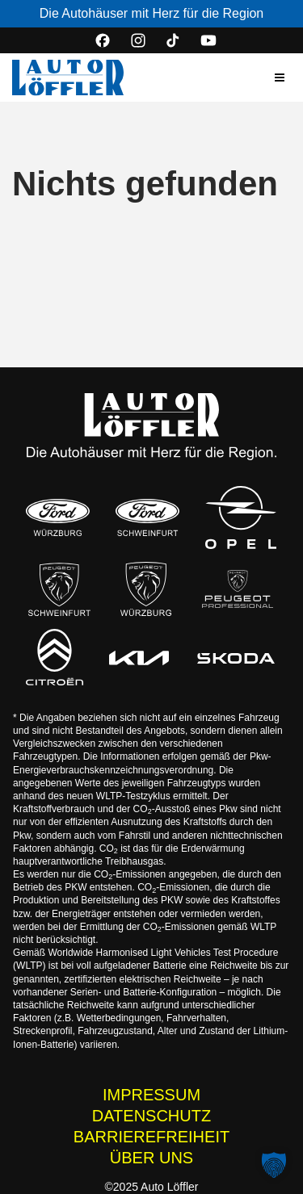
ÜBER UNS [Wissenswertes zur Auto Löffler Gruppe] (151, 1158)
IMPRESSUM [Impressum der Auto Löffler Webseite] (151, 1095)
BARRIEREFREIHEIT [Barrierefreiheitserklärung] (151, 1137)
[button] (279, 77)
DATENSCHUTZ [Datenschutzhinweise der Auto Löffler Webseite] (151, 1116)
